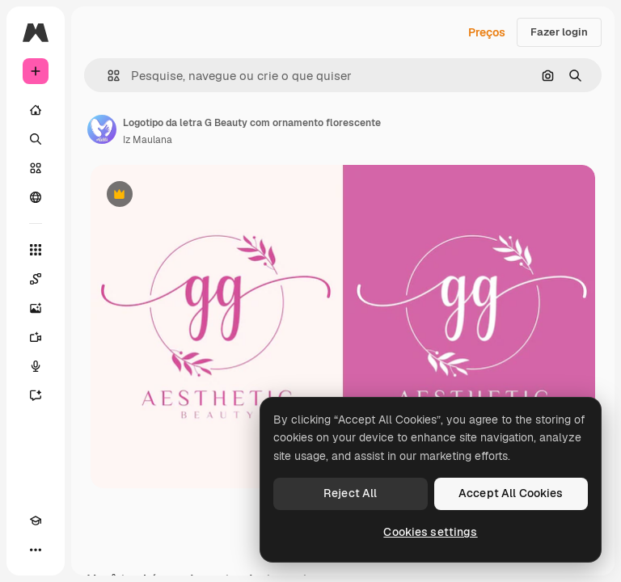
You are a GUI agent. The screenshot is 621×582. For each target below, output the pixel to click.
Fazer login (559, 32)
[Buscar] (36, 139)
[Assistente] (36, 395)
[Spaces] (36, 279)
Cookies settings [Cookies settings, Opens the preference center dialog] (430, 532)
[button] (107, 76)
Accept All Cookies (511, 493)
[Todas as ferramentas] (36, 250)
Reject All (350, 493)
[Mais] (36, 550)
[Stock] (36, 168)
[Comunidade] (36, 197)
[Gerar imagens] (36, 308)
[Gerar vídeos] (36, 337)
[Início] (36, 110)
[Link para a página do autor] (101, 129)
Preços (486, 32)
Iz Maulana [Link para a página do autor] (147, 139)
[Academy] (36, 521)
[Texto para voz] (36, 366)
